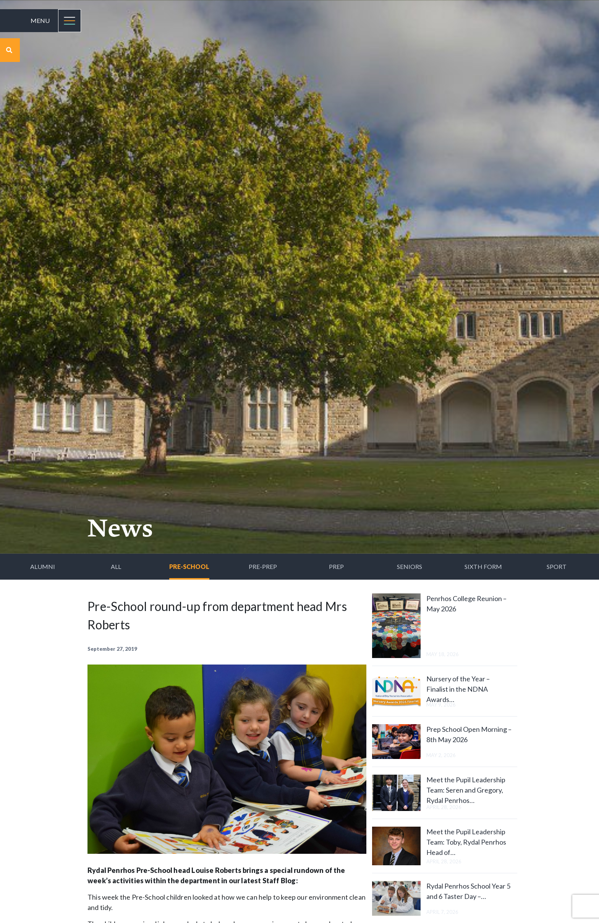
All (116, 566)
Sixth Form (483, 566)
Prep (336, 566)
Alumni (42, 566)
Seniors (409, 566)
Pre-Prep (263, 566)
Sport (557, 566)
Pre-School (189, 566)
